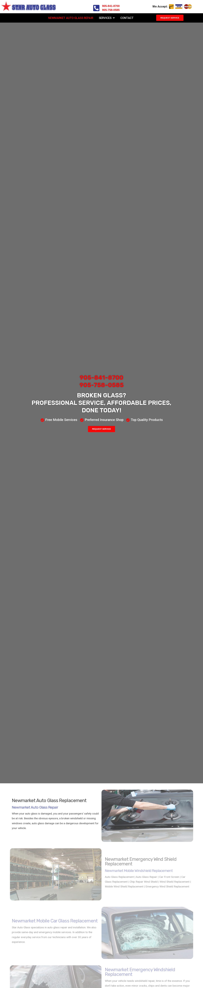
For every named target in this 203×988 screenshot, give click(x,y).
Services (107, 18)
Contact (127, 18)
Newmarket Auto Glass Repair (70, 18)
